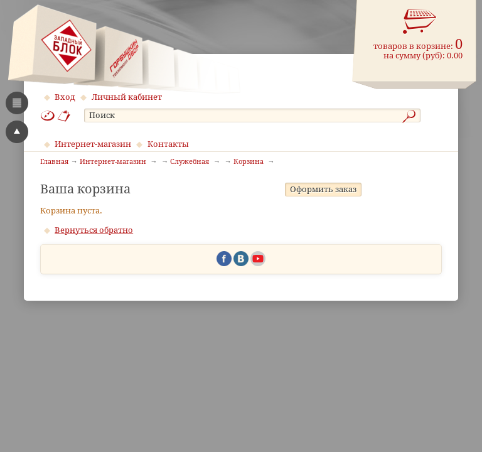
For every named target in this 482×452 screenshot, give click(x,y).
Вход (65, 97)
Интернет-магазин (93, 144)
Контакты (168, 144)
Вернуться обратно (94, 272)
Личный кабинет (127, 97)
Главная (54, 162)
